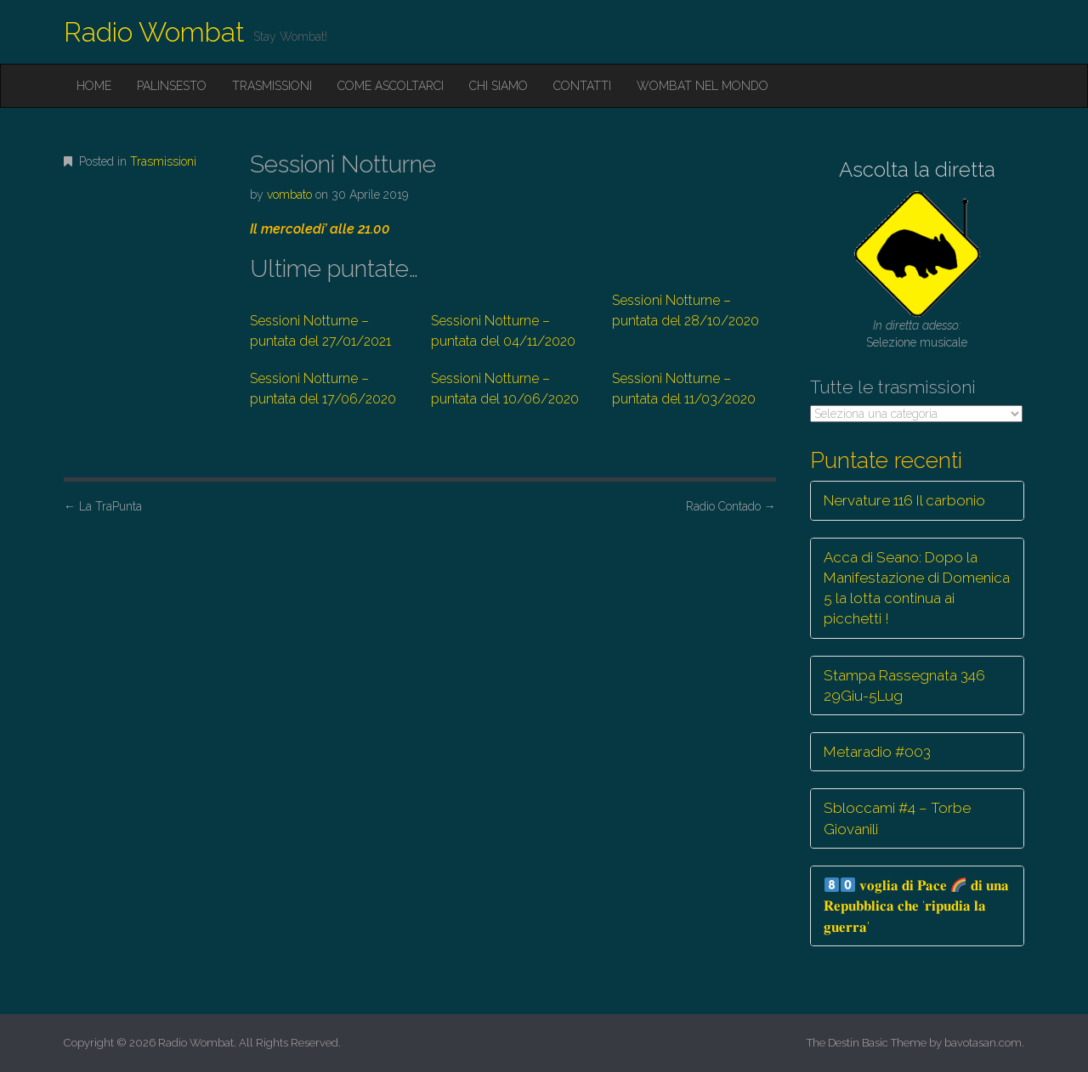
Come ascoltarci (390, 86)
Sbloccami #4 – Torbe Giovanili (897, 818)
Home (93, 86)
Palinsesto (172, 86)
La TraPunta (103, 506)
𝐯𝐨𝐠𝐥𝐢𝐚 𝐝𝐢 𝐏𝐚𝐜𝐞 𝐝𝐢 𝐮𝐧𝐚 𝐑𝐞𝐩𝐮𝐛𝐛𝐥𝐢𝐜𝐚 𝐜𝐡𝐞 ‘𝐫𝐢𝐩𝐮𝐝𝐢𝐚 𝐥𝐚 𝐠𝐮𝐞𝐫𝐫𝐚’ (916, 906)
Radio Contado (731, 506)
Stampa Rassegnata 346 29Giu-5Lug (904, 685)
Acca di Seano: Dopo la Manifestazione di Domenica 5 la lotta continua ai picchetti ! (917, 588)
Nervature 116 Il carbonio (904, 500)
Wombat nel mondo (702, 86)
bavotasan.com (983, 1042)
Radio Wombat (154, 32)
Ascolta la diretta (917, 169)
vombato (289, 194)
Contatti (582, 86)
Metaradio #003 (877, 751)
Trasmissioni (272, 86)
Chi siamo (498, 86)
